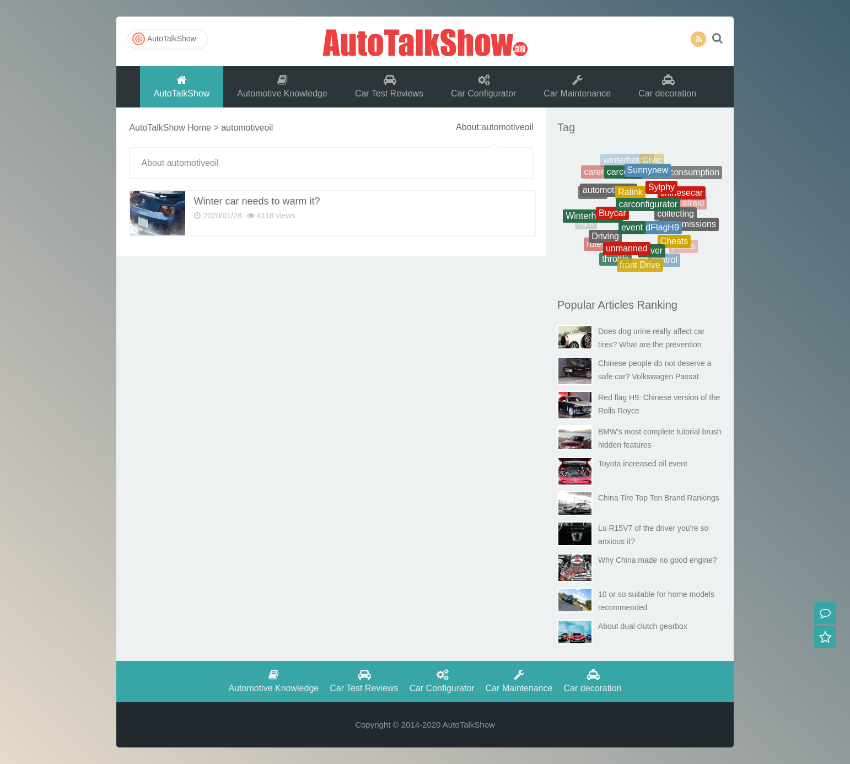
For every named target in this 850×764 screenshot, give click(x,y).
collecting (675, 218)
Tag (566, 127)
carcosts (623, 175)
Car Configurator (483, 86)
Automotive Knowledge (282, 86)
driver (652, 254)
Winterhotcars (593, 218)
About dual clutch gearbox (642, 626)
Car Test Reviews (389, 86)
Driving (605, 239)
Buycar (612, 218)
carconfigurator (647, 210)
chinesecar (681, 196)
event (632, 233)
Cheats (674, 244)
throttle (615, 260)
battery (685, 181)
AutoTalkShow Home (170, 127)
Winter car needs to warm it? (256, 201)
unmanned (627, 252)
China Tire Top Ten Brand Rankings (658, 497)
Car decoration (667, 86)
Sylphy (661, 192)
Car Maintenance (577, 86)
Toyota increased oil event (642, 463)
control (664, 261)
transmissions (689, 226)
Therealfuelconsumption (672, 175)
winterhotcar (627, 161)
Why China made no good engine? (657, 560)
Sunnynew (648, 174)
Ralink (630, 197)
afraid (693, 203)
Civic (651, 161)
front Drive (640, 266)
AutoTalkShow (425, 41)
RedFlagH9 (656, 233)
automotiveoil (608, 195)
